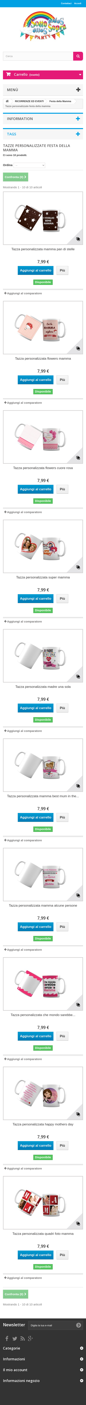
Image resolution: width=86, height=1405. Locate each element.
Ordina (7, 165)
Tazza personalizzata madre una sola (43, 687)
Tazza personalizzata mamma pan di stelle (43, 249)
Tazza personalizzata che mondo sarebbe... (43, 1015)
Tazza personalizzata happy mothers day (43, 1124)
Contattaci (66, 3)
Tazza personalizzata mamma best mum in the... (43, 796)
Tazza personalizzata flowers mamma (43, 358)
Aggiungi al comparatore (24, 293)
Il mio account (15, 1369)
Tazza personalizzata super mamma (43, 577)
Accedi (77, 3)
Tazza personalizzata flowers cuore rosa (43, 468)
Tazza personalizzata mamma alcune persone (43, 905)
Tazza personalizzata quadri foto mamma (43, 1234)
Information (20, 118)
